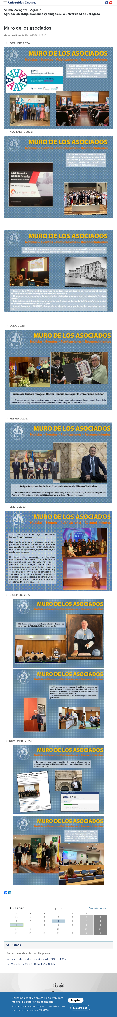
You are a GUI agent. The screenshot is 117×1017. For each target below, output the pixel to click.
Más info (44, 1011)
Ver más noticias (98, 908)
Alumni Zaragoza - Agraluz (22, 10)
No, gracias (80, 1009)
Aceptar (76, 1001)
